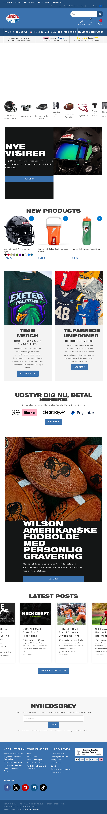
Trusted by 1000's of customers (87, 41)
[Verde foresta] (17, 254)
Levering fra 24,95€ (19, 38)
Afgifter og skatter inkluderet (20, 41)
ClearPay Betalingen (35, 763)
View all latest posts (53, 670)
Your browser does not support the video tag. (53, 69)
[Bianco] (26, 254)
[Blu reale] (29, 254)
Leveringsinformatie (59, 756)
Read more (27, 654)
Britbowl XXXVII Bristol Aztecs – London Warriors (69, 632)
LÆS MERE (79, 367)
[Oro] (11, 254)
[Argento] (14, 254)
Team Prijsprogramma (13, 765)
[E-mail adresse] (53, 719)
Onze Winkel (56, 763)
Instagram (34, 787)
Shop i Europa (95, 6)
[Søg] (86, 14)
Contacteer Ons (58, 753)
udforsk (29, 179)
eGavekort (80, 6)
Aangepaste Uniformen (13, 753)
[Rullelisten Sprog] (100, 22)
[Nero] (5, 254)
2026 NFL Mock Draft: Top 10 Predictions (32, 632)
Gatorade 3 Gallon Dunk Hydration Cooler (53, 250)
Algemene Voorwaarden (61, 769)
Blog (29, 753)
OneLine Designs (32, 809)
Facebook (7, 787)
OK (53, 724)
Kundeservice (56, 6)
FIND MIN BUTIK (28, 373)
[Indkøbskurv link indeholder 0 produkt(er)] (90, 22)
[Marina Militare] (31, 254)
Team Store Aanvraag (13, 762)
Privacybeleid (56, 772)
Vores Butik (68, 6)
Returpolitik (56, 760)
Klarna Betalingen (34, 760)
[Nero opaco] (23, 254)
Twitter (16, 787)
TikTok (43, 787)
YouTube (25, 787)
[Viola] (20, 254)
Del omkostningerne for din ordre (53, 41)
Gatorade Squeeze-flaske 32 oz (86, 249)
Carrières (55, 766)
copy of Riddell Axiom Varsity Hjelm (17, 250)
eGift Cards (32, 756)
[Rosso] (8, 254)
